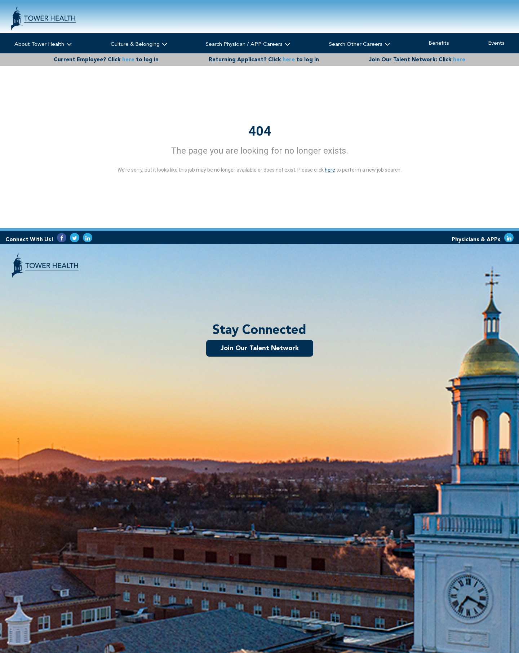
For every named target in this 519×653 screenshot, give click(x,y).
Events (496, 43)
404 (259, 131)
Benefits (439, 43)
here (128, 59)
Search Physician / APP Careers (248, 44)
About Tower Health (43, 44)
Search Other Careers (359, 44)
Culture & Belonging (139, 44)
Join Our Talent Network (260, 348)
